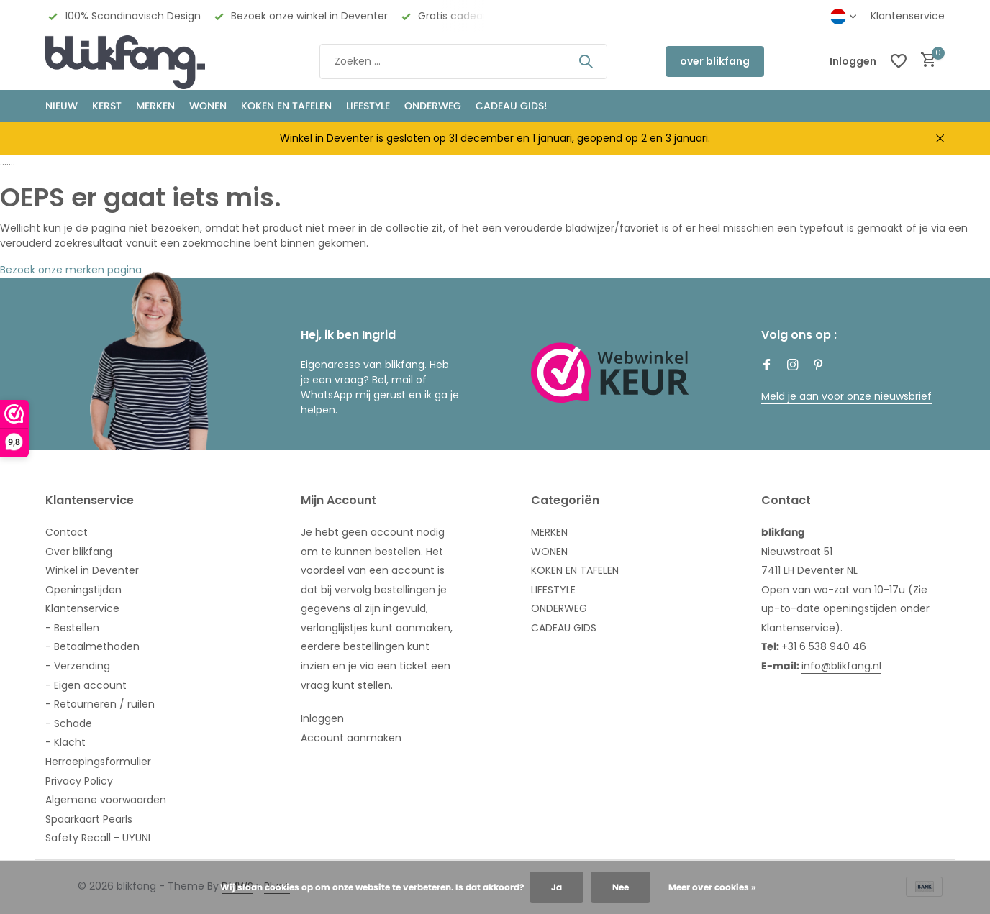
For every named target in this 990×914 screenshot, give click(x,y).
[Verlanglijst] (899, 61)
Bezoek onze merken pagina (71, 269)
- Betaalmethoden (92, 646)
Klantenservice (908, 16)
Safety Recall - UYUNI (97, 838)
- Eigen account (86, 685)
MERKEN (155, 106)
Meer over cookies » (712, 887)
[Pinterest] (819, 366)
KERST (107, 106)
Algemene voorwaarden (105, 799)
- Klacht (65, 742)
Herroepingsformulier (98, 761)
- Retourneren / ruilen (100, 704)
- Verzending (77, 666)
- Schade (68, 723)
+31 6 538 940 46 (823, 646)
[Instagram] (793, 366)
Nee (620, 887)
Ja (556, 887)
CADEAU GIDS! (511, 106)
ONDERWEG (432, 106)
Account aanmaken (351, 738)
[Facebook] (767, 366)
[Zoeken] (463, 61)
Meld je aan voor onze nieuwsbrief (846, 396)
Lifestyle (368, 106)
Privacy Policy (79, 781)
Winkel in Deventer (92, 570)
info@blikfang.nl (841, 666)
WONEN (208, 106)
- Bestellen (72, 628)
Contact (66, 532)
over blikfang (715, 61)
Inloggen (322, 718)
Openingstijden (83, 589)
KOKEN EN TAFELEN (286, 106)
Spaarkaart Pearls (88, 819)
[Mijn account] (853, 61)
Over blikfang (78, 551)
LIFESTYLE (553, 589)
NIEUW (61, 106)
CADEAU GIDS (563, 628)
